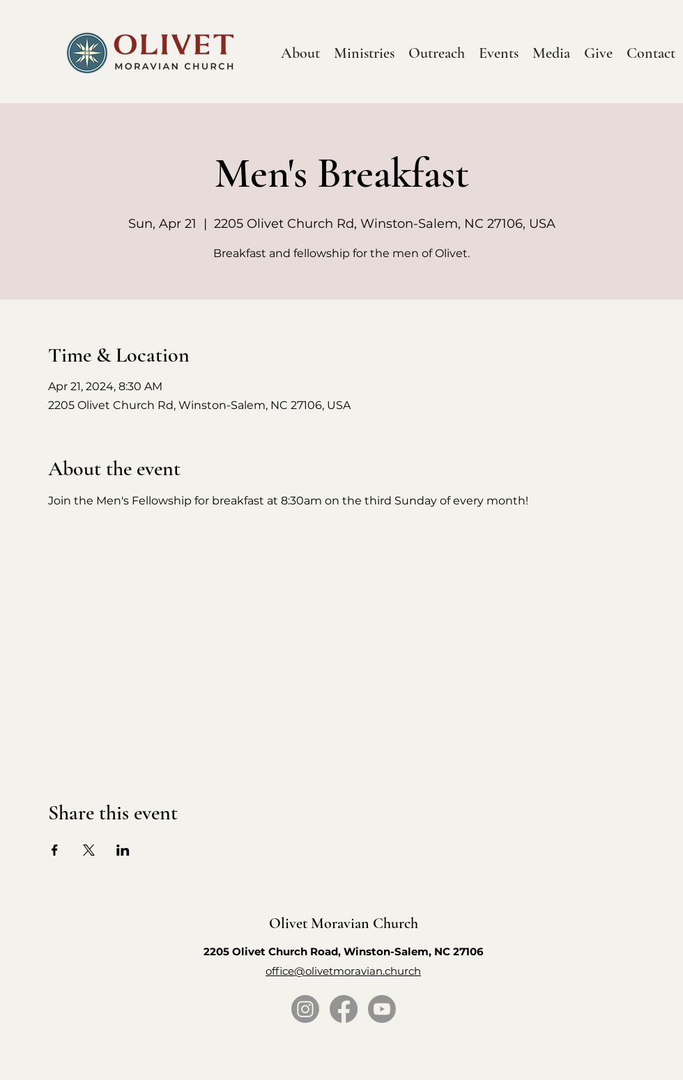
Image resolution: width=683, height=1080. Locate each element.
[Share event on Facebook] (54, 850)
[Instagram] (305, 1009)
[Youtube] (382, 1009)
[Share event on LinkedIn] (123, 850)
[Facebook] (344, 1009)
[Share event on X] (88, 850)
